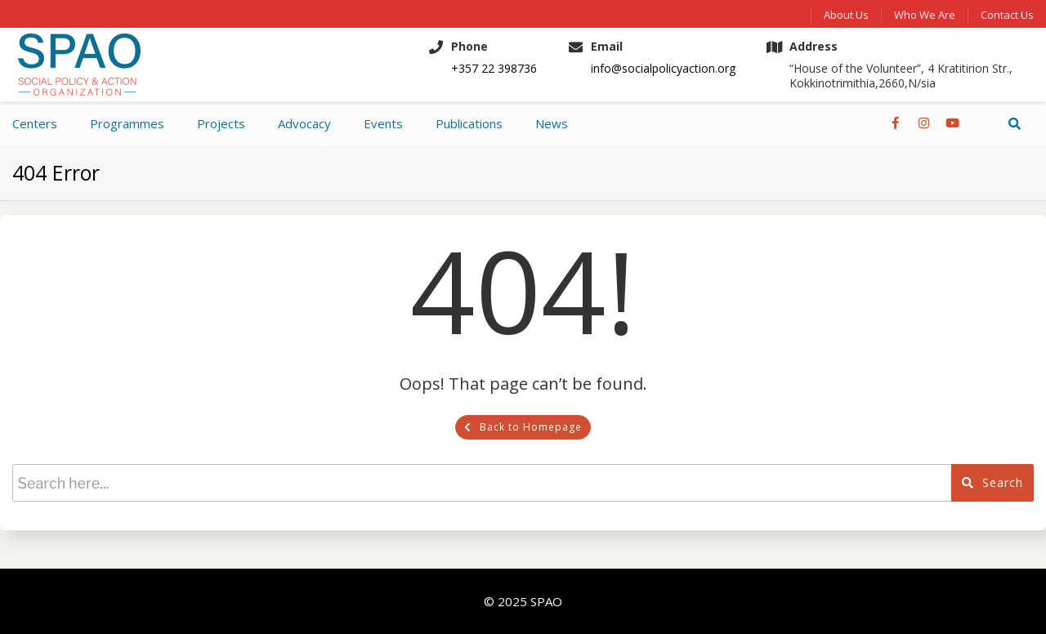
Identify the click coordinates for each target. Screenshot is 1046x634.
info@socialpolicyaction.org (663, 68)
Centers (34, 123)
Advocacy (304, 123)
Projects (221, 123)
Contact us (1007, 14)
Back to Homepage (523, 427)
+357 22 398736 (494, 68)
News (551, 123)
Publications (469, 123)
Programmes (127, 123)
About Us (846, 14)
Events (383, 123)
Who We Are (924, 14)
